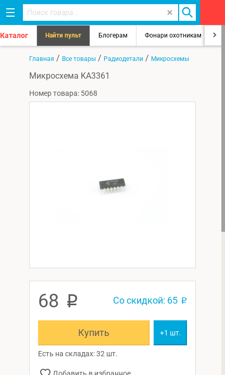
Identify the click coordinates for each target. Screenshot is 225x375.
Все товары (79, 59)
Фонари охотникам (173, 35)
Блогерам (113, 35)
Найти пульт (63, 35)
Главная (41, 59)
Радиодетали (123, 59)
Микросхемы (170, 59)
